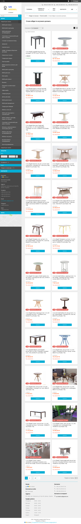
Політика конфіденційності (50, 522)
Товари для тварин (7, 58)
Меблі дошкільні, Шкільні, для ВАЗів (9, 65)
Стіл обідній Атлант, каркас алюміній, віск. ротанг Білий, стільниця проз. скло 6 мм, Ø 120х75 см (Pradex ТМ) (65, 53)
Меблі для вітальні (7, 100)
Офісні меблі (5, 90)
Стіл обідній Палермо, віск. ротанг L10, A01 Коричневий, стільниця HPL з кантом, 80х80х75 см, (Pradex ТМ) (37, 240)
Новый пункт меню (6, 21)
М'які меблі (5, 76)
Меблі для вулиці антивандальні (6, 32)
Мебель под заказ (7, 136)
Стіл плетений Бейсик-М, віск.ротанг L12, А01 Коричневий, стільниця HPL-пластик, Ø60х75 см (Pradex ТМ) (64, 314)
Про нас (54, 9)
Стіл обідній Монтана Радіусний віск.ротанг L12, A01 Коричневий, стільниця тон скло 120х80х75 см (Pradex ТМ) (37, 128)
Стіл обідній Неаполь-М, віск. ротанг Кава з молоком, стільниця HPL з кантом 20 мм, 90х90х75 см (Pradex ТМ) (38, 165)
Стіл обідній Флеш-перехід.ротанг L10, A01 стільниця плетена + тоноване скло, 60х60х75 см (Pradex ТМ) (38, 314)
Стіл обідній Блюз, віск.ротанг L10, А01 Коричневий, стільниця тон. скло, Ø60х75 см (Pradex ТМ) (37, 388)
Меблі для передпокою (8, 103)
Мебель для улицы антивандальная (7, 132)
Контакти (63, 9)
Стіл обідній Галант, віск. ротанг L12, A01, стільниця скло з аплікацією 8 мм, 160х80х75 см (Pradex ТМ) (64, 425)
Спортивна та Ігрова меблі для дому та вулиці (10, 36)
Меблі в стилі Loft (6, 109)
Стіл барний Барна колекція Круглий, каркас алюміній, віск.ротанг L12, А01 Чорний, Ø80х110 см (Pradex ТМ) (36, 90)
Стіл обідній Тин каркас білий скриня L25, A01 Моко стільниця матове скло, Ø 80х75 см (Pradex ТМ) (38, 277)
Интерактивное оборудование (6, 140)
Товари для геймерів (7, 106)
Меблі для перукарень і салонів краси (8, 113)
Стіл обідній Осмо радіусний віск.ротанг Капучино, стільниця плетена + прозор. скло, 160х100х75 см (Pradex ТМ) (64, 202)
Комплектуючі (6, 47)
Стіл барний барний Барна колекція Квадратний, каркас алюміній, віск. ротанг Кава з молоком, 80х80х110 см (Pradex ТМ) (37, 203)
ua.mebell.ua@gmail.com (7, 200)
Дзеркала (4, 44)
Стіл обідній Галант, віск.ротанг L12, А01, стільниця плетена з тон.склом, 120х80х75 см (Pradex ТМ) (38, 425)
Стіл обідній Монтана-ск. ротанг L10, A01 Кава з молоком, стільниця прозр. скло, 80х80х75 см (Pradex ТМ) (64, 90)
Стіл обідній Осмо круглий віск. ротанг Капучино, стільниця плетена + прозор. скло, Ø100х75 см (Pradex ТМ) (64, 165)
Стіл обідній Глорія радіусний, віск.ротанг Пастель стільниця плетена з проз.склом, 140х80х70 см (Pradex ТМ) (64, 462)
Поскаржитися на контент (38, 522)
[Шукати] (19, 16)
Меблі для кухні (6, 72)
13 (35, 478)
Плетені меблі (5, 61)
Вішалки (4, 82)
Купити (38, 61)
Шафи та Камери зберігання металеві (9, 51)
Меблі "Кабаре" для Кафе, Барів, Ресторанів (9, 118)
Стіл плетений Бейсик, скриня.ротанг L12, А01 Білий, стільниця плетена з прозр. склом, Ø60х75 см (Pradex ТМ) (64, 277)
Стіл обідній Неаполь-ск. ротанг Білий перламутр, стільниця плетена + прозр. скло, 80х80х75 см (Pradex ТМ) (64, 127)
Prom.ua (48, 519)
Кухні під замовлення (7, 144)
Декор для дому (6, 97)
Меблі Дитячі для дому (8, 28)
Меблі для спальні (6, 25)
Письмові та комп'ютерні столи (8, 86)
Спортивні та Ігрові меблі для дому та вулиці (9, 123)
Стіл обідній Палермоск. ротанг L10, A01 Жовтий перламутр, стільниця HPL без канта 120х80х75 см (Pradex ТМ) (64, 240)
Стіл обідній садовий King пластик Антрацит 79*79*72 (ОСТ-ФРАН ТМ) (36, 52)
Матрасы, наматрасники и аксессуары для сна (9, 127)
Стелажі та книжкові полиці (9, 40)
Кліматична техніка (7, 55)
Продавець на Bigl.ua (40, 521)
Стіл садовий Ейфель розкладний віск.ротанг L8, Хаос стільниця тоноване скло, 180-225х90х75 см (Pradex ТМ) (37, 351)
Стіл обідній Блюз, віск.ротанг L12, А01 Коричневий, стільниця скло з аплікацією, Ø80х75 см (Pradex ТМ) (64, 388)
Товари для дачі (6, 93)
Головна (29, 9)
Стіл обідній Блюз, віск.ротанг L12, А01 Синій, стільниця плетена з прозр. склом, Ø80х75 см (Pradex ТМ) (64, 351)
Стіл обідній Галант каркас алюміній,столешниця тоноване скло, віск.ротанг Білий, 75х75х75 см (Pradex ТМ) (38, 462)
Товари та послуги (41, 9)
